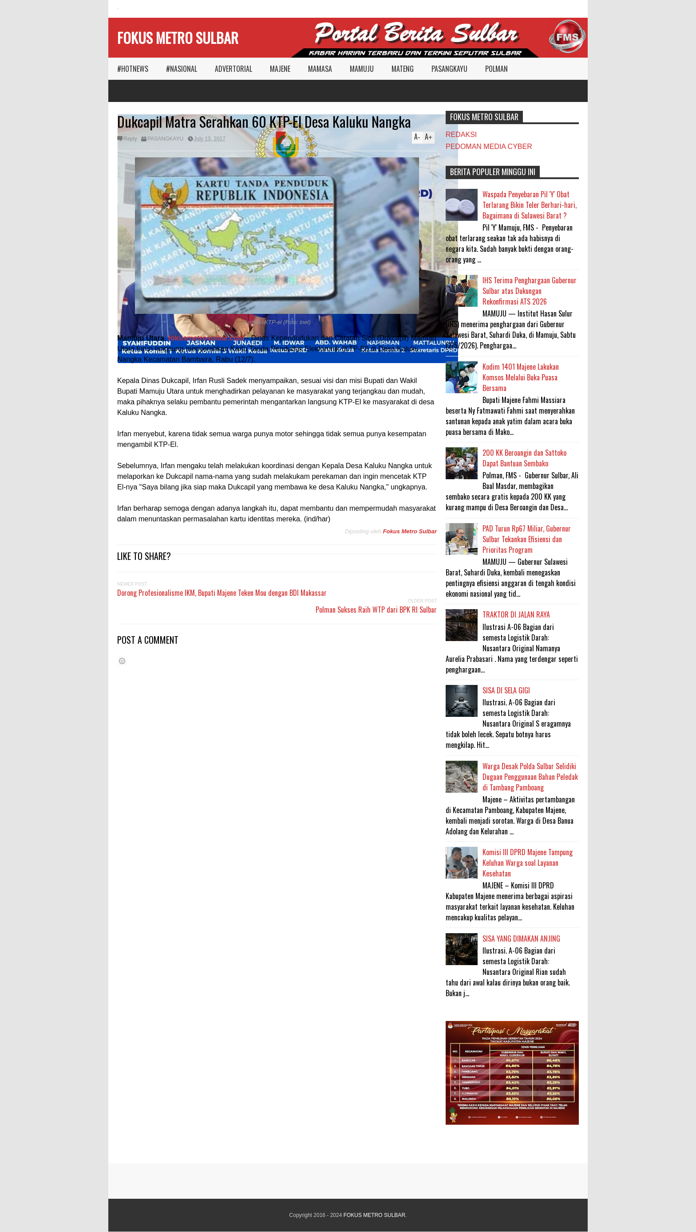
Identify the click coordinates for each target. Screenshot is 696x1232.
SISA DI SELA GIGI (506, 690)
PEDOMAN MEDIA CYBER (489, 146)
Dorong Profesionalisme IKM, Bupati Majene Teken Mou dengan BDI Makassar (222, 592)
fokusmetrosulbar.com (206, 338)
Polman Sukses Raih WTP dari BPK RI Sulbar (376, 609)
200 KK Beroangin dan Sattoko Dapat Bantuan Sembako (524, 458)
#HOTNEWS (132, 68)
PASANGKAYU (449, 68)
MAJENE (280, 68)
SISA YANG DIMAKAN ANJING (521, 938)
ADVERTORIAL (233, 68)
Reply (130, 139)
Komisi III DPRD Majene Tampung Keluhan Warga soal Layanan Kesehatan (527, 863)
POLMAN (496, 68)
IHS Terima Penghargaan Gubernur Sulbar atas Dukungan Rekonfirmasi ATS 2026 (529, 291)
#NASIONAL (181, 68)
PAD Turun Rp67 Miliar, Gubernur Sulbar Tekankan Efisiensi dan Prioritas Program (526, 539)
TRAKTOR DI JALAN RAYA (516, 614)
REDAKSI (461, 134)
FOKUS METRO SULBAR (177, 37)
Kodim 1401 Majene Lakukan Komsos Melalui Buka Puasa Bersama (520, 377)
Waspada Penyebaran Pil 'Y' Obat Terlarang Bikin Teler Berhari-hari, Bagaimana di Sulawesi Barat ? (529, 205)
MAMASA (320, 68)
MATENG (403, 68)
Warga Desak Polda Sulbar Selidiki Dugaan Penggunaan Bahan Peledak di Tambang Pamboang (530, 777)
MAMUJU (362, 68)
